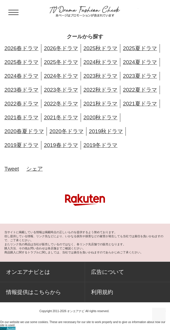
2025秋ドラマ (101, 48)
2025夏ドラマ (140, 48)
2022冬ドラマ (61, 104)
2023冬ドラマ (61, 90)
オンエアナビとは (28, 272)
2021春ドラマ (21, 117)
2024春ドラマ (21, 76)
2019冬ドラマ (101, 145)
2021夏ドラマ (140, 104)
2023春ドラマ (21, 90)
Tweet (11, 169)
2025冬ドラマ (61, 62)
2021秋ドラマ (101, 104)
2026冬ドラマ (61, 48)
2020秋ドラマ (101, 117)
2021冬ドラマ (61, 117)
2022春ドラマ (21, 104)
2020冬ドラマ (66, 131)
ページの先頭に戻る (159, 314)
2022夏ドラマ (140, 90)
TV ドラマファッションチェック (85, 11)
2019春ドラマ (61, 145)
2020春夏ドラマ (24, 131)
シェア (34, 169)
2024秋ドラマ (101, 62)
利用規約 (102, 292)
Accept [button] (11, 328)
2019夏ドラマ (21, 145)
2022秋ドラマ (101, 90)
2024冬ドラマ (61, 76)
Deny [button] (3, 328)
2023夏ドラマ (140, 76)
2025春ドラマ (21, 62)
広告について (107, 272)
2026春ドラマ (21, 48)
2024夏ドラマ (140, 62)
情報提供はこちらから (33, 292)
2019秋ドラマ (106, 131)
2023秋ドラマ (101, 76)
